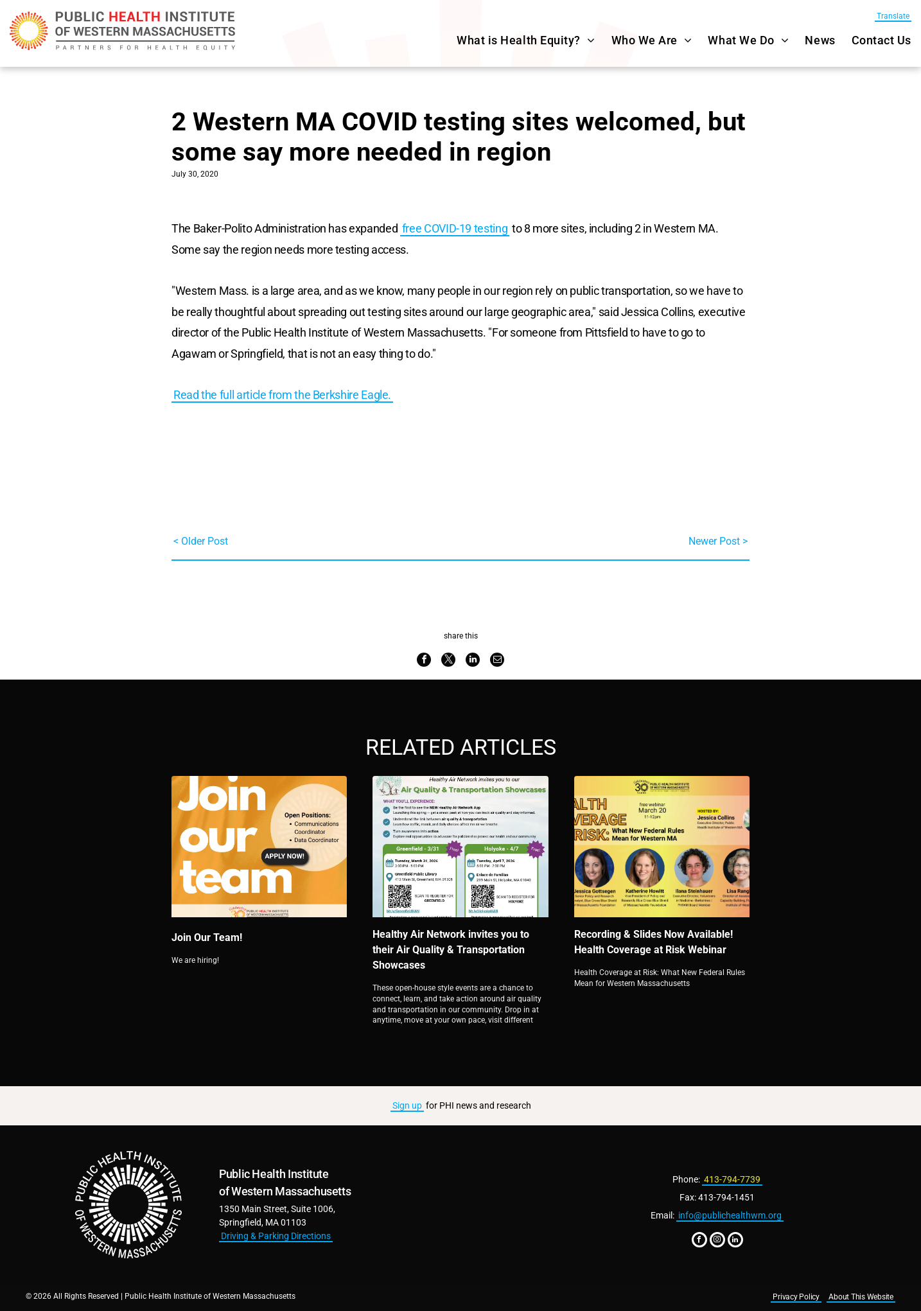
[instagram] (717, 1241)
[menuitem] (518, 40)
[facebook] (699, 1241)
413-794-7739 (732, 1179)
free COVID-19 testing (454, 228)
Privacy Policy (796, 1296)
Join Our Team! (206, 937)
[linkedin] (735, 1241)
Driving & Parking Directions (276, 1236)
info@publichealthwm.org (730, 1215)
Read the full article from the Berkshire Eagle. (282, 394)
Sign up (407, 1105)
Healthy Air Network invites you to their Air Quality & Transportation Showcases (451, 949)
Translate (893, 16)
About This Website (861, 1296)
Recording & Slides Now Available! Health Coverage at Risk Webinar (653, 942)
